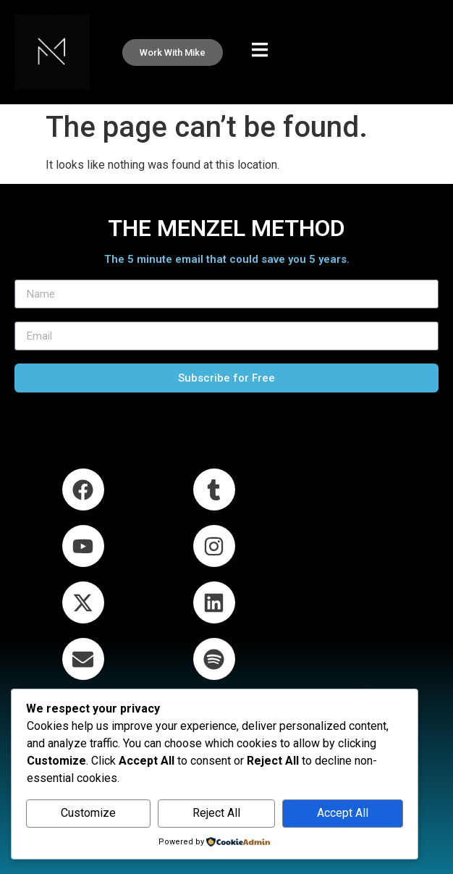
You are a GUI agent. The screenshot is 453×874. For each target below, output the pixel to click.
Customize (88, 813)
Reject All (216, 813)
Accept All (342, 813)
